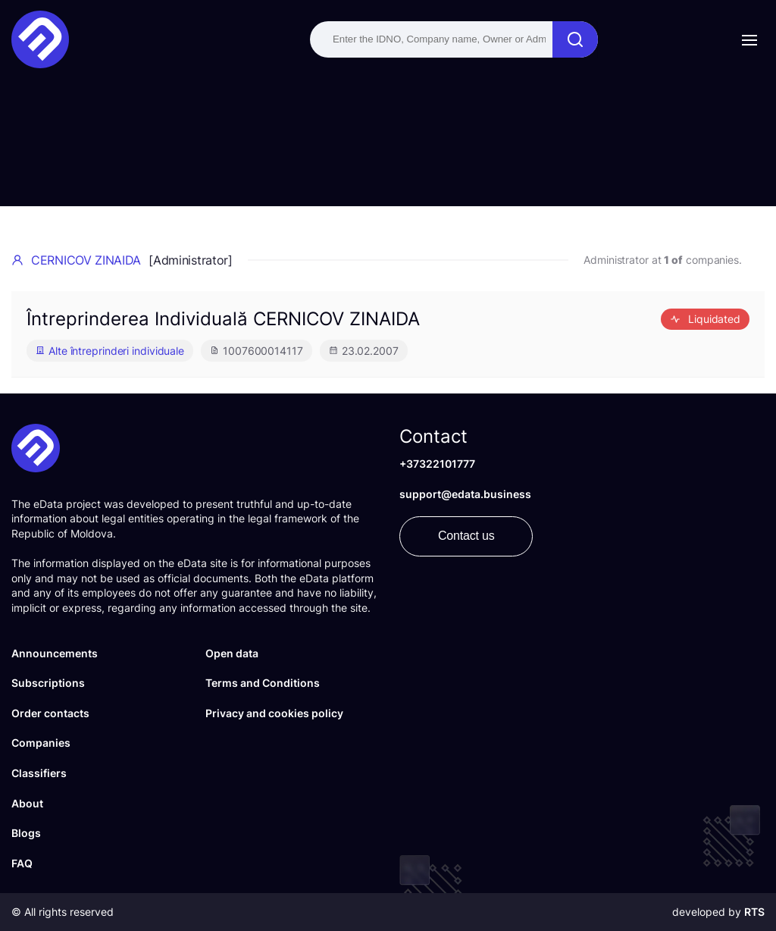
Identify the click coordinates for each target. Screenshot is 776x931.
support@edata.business (465, 493)
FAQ (22, 863)
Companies (40, 742)
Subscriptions (48, 682)
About (27, 803)
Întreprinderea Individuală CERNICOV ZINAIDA (223, 319)
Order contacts (50, 713)
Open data (231, 653)
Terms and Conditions (262, 682)
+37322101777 (437, 463)
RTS (754, 911)
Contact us (466, 535)
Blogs (26, 832)
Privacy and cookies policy (274, 713)
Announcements (54, 653)
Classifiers (39, 772)
